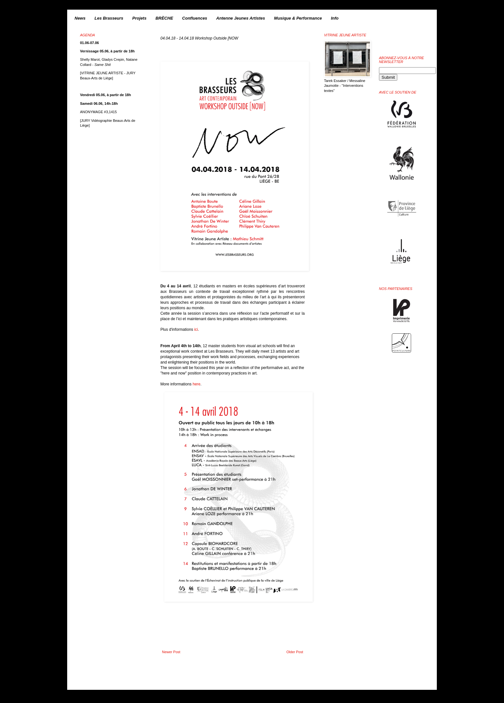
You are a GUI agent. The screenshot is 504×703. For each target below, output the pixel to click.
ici (196, 329)
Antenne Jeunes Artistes (240, 18)
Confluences (194, 18)
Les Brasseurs (108, 18)
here (196, 384)
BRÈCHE (164, 18)
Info (334, 18)
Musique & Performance (298, 18)
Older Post (294, 652)
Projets (139, 18)
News (80, 18)
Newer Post (171, 652)
